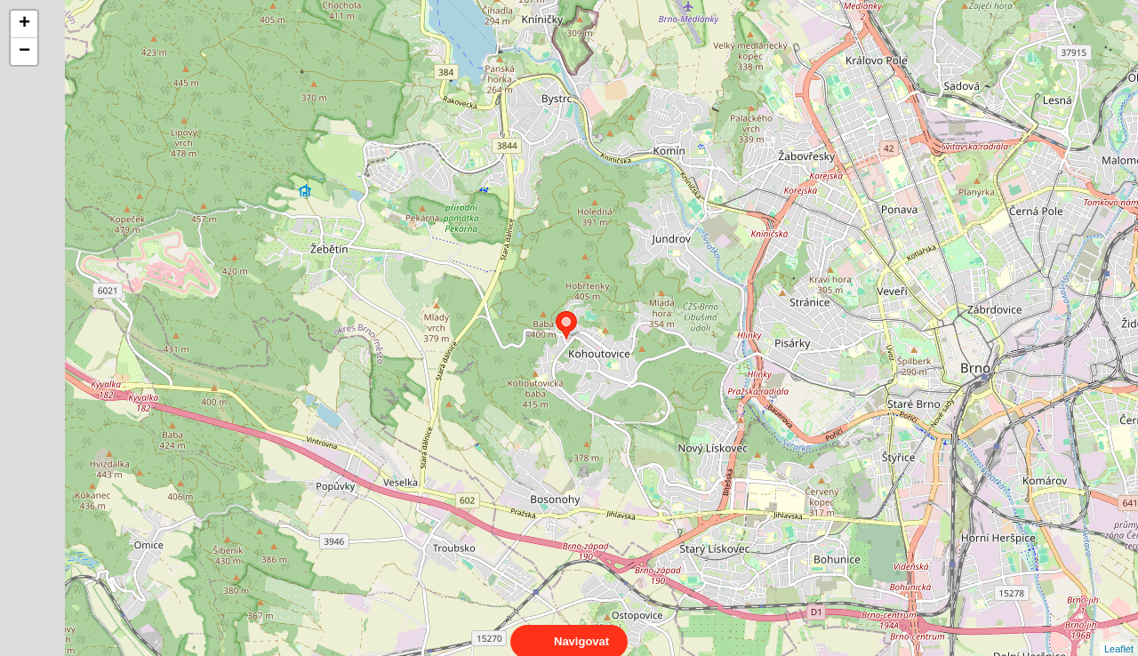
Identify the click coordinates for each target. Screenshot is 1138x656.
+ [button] (24, 24)
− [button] (24, 51)
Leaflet (1119, 633)
